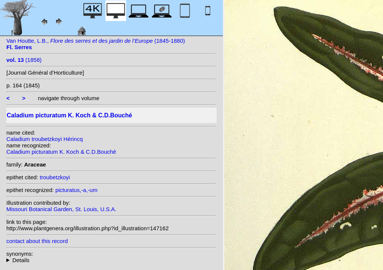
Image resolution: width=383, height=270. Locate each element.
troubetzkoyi (55, 177)
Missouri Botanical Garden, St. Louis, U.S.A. (61, 209)
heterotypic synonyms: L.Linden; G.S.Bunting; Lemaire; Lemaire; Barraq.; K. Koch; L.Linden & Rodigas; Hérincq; (111, 260)
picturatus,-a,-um (76, 190)
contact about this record (37, 241)
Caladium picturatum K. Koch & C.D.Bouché (61, 151)
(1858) (24, 60)
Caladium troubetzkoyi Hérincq (44, 139)
